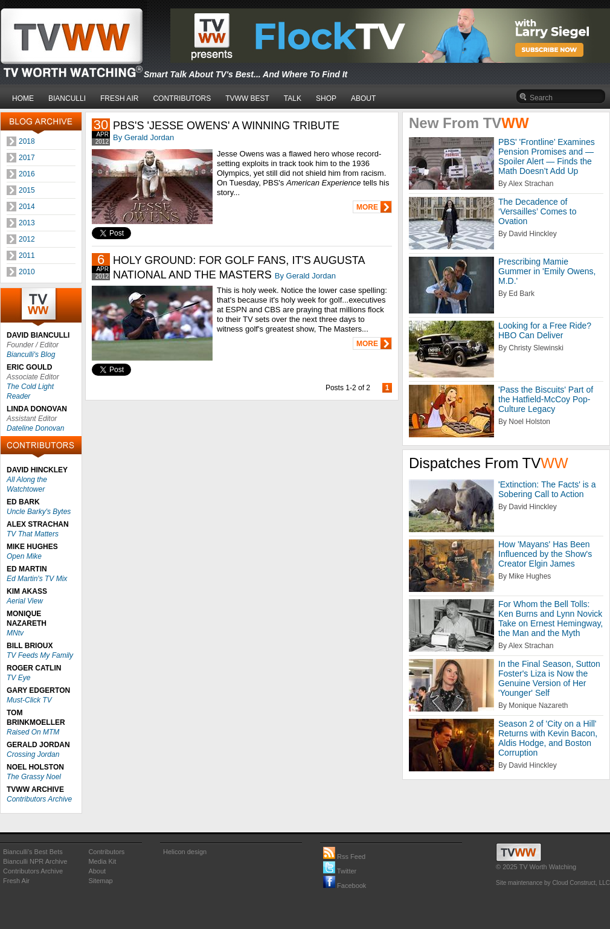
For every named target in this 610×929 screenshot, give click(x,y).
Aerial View (25, 601)
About (97, 871)
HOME (23, 98)
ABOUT (363, 98)
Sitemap (100, 880)
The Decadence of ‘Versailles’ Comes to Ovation (537, 211)
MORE (367, 207)
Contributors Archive (39, 799)
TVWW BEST (247, 98)
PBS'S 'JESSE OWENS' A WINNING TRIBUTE (226, 126)
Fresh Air (16, 880)
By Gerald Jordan (143, 137)
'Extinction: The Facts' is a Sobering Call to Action (547, 489)
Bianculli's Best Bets (33, 851)
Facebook (344, 885)
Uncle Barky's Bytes (39, 511)
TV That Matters (33, 534)
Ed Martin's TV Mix (37, 578)
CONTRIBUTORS (182, 98)
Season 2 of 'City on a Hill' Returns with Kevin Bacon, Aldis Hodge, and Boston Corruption (547, 738)
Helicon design (185, 851)
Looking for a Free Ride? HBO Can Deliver (544, 330)
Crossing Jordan (33, 754)
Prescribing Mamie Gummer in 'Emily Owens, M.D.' (547, 271)
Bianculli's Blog (31, 354)
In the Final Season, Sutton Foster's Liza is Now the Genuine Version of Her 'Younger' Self (549, 678)
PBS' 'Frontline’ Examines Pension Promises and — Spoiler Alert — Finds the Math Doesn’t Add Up (546, 156)
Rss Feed (344, 856)
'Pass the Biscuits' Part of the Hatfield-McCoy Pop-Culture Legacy (545, 399)
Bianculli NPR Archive (35, 861)
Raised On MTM (33, 732)
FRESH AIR (119, 98)
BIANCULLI (67, 98)
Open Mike (24, 556)
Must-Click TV (29, 700)
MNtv (15, 633)
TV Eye (18, 677)
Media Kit (102, 861)
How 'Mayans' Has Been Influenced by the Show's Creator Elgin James (545, 553)
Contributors (106, 851)
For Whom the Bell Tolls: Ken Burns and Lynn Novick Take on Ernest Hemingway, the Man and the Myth (550, 618)
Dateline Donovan (35, 428)
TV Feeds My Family (40, 655)
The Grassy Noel (34, 777)
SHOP (326, 98)
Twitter (339, 871)
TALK (292, 98)
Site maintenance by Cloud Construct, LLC (553, 882)
